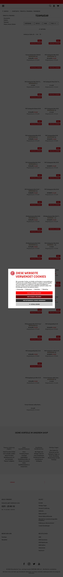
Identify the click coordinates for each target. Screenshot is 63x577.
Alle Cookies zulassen (34, 293)
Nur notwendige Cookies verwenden (34, 300)
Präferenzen (28, 289)
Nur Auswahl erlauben (34, 296)
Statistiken (36, 289)
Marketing (44, 289)
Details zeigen (34, 304)
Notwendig (19, 289)
